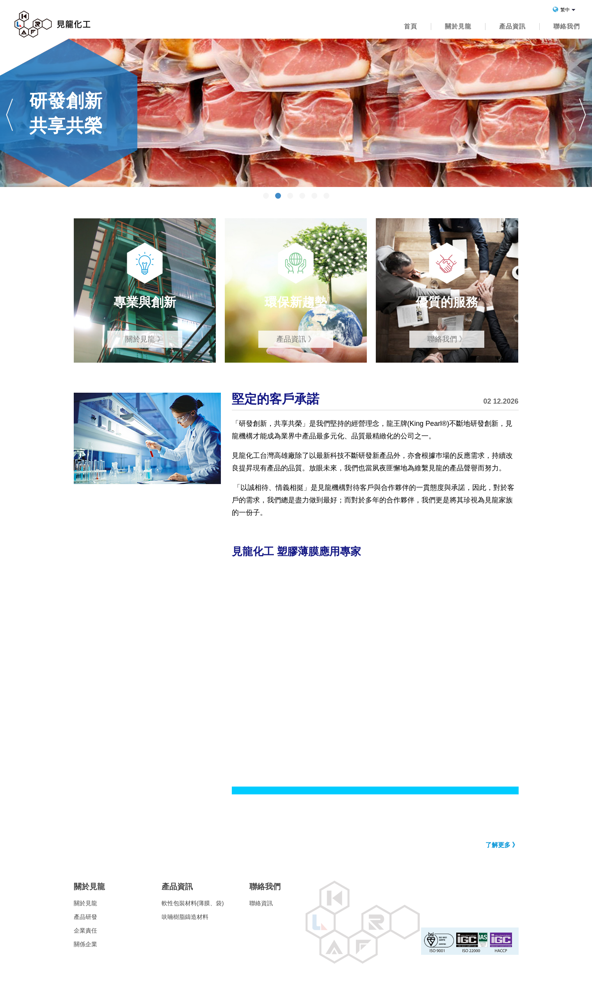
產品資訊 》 (295, 339)
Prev (9, 114)
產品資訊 (512, 26)
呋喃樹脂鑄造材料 (185, 916)
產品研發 (85, 916)
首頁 (410, 26)
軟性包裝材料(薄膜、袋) (193, 903)
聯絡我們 (566, 26)
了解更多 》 (501, 845)
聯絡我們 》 (446, 339)
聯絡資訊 (261, 903)
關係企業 (85, 944)
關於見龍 (458, 26)
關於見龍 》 (144, 339)
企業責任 (85, 930)
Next (582, 114)
